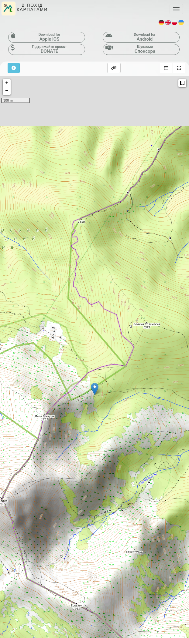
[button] (166, 68)
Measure (182, 83)
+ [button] (7, 83)
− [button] (7, 91)
